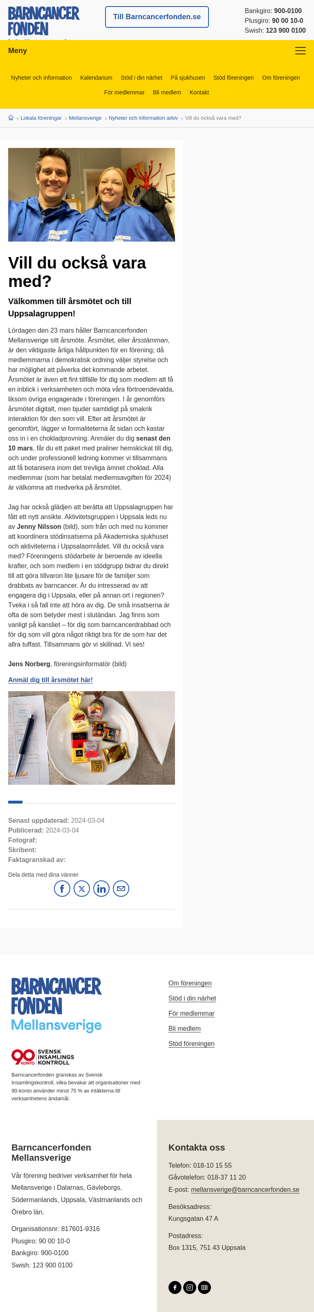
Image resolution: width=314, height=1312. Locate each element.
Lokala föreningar (40, 118)
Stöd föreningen (234, 77)
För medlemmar (124, 92)
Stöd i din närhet (141, 77)
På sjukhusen (188, 77)
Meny (157, 51)
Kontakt (199, 92)
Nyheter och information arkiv (143, 118)
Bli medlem (167, 92)
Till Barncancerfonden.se (157, 17)
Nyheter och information (41, 77)
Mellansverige (85, 118)
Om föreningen (282, 77)
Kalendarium (96, 77)
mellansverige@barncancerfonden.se (245, 1189)
